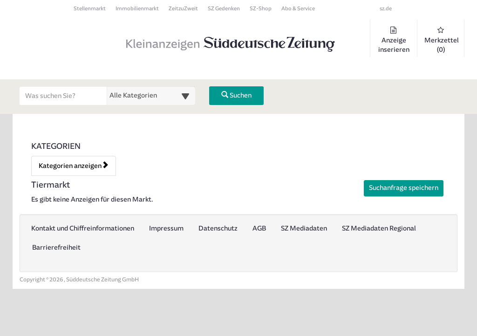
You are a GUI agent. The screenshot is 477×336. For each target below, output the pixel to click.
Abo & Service (298, 8)
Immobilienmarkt (137, 8)
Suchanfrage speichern (403, 188)
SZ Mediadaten (304, 228)
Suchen (236, 95)
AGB (259, 228)
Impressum (166, 228)
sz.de (386, 8)
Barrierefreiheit (56, 248)
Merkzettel (441, 40)
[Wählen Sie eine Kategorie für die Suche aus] (151, 95)
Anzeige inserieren (393, 40)
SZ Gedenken (224, 8)
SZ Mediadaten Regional (379, 228)
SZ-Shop (261, 8)
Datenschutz (218, 228)
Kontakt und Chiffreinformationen (82, 228)
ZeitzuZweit (183, 8)
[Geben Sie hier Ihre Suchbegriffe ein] (63, 95)
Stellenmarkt (90, 8)
